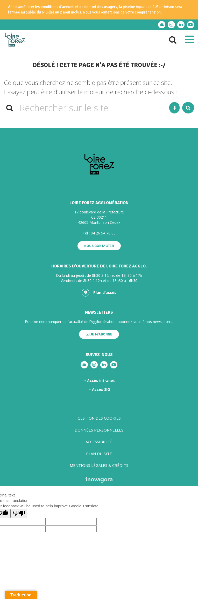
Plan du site (99, 453)
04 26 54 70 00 (103, 233)
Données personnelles (99, 430)
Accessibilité (99, 441)
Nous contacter (99, 246)
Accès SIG (101, 389)
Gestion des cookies (99, 418)
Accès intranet (101, 380)
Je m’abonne (99, 334)
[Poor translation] (19, 513)
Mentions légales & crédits (99, 465)
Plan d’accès (99, 293)
